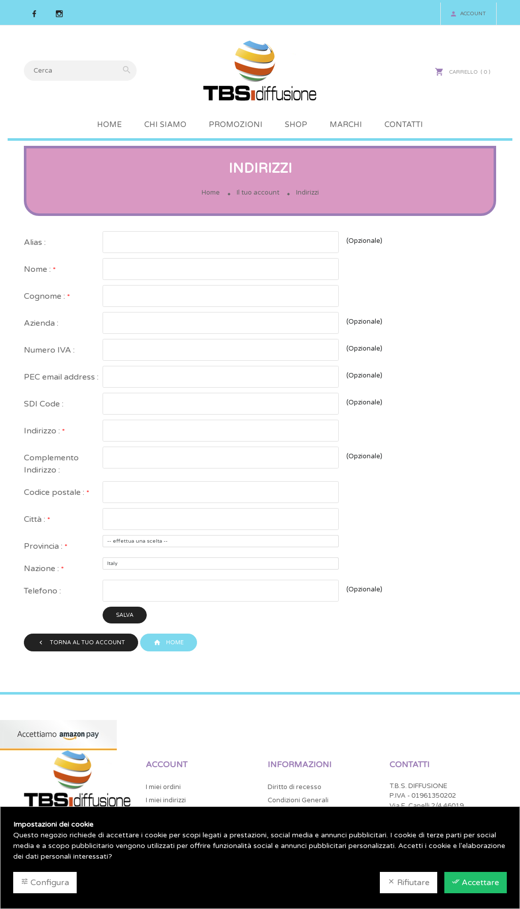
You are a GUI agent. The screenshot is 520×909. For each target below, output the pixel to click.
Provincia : (44, 546)
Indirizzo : (43, 431)
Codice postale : (55, 492)
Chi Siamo (165, 124)
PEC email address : (61, 377)
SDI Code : (43, 404)
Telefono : (42, 591)
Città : (35, 519)
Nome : (38, 269)
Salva (125, 615)
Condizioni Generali (298, 801)
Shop (296, 124)
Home (109, 124)
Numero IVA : (49, 350)
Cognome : (45, 296)
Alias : (35, 242)
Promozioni (236, 124)
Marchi (346, 124)
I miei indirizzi (166, 801)
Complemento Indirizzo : (51, 464)
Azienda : (41, 323)
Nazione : (42, 568)
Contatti (403, 124)
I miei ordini (163, 788)
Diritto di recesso (294, 788)
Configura (45, 882)
